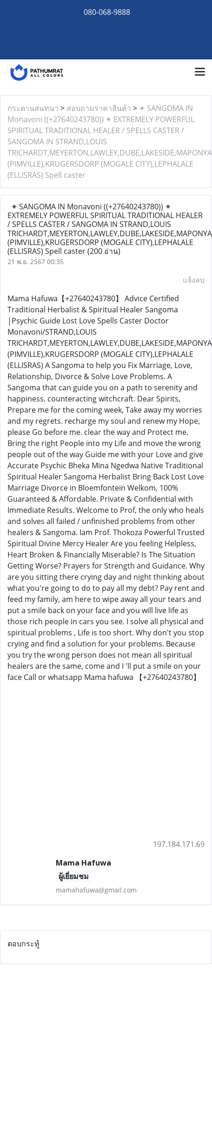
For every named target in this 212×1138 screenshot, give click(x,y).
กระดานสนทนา (33, 108)
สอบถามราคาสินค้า (98, 108)
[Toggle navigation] (200, 72)
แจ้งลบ (194, 280)
